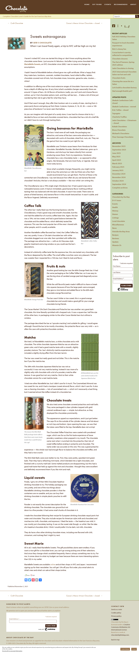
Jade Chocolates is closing (123, 68)
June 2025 (116, 153)
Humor (115, 214)
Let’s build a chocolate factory (124, 87)
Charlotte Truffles (119, 117)
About (133, 4)
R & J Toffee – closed (120, 110)
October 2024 (118, 181)
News (114, 228)
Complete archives (120, 187)
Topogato (116, 113)
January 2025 (117, 170)
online (52, 564)
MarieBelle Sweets (32, 64)
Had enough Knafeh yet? (122, 91)
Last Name (116, 272)
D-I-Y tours (116, 200)
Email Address (118, 278)
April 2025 (116, 160)
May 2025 (116, 156)
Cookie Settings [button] (125, 649)
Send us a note (116, 609)
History (115, 211)
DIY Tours (97, 4)
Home (87, 4)
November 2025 (119, 146)
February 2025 (118, 167)
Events (108, 4)
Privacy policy (116, 616)
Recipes (115, 235)
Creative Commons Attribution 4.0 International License (120, 627)
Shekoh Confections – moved (124, 106)
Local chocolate (118, 221)
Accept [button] (134, 649)
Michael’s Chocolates (120, 133)
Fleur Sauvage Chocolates (122, 137)
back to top (115, 640)
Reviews (115, 238)
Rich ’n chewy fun (119, 49)
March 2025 (117, 163)
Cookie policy (116, 613)
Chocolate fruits (118, 78)
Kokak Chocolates (119, 126)
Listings (115, 218)
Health (115, 207)
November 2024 (119, 177)
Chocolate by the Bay (121, 197)
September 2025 (119, 149)
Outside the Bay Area (121, 231)
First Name (116, 266)
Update (115, 242)
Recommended (121, 4)
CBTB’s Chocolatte (42, 43)
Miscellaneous (118, 224)
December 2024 (118, 174)
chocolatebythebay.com (120, 635)
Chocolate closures (120, 58)
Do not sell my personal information (12, 651)
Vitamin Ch (116, 245)
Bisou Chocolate (119, 130)
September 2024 (119, 184)
